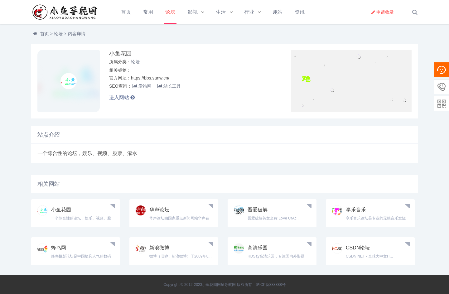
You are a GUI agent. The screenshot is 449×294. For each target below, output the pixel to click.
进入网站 (122, 97)
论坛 (170, 12)
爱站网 (142, 86)
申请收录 (382, 12)
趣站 (277, 12)
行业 (249, 12)
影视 (193, 12)
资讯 (300, 12)
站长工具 (169, 86)
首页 (126, 12)
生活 (221, 12)
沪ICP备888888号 (271, 284)
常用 (148, 12)
